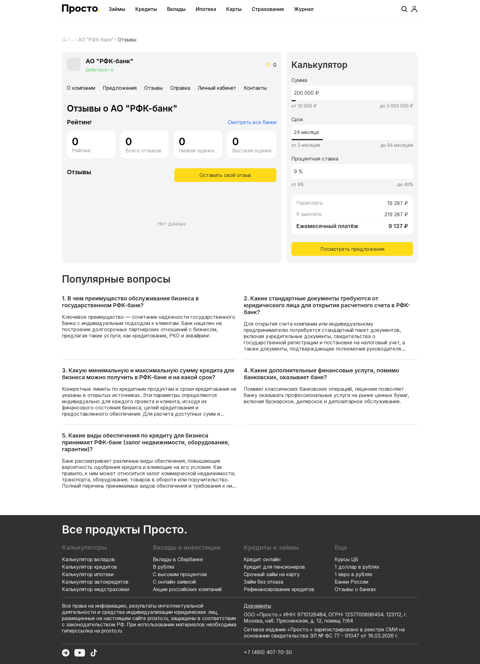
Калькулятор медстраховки (95, 589)
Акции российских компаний (187, 589)
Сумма (299, 80)
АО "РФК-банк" (96, 39)
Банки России (351, 582)
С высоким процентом (180, 574)
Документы (257, 606)
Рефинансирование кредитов (279, 589)
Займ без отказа (263, 582)
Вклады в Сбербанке (178, 559)
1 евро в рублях (354, 574)
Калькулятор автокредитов (95, 582)
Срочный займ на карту (272, 574)
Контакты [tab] (255, 88)
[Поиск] (404, 9)
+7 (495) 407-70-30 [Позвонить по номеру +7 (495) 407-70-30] (268, 652)
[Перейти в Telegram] (65, 653)
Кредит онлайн (262, 559)
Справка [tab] (180, 88)
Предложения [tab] (120, 88)
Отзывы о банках (355, 589)
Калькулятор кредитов (89, 567)
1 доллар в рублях (357, 567)
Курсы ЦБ (346, 559)
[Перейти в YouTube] (79, 653)
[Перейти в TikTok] (93, 653)
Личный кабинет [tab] (217, 88)
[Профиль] (414, 9)
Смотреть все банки (252, 122)
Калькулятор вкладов (88, 559)
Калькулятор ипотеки (88, 574)
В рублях (164, 567)
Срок (297, 119)
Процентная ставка (314, 158)
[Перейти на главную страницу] (81, 9)
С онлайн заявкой (174, 582)
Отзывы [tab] (153, 88)
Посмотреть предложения (352, 249)
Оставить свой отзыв (225, 175)
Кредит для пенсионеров (274, 567)
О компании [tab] (81, 88)
